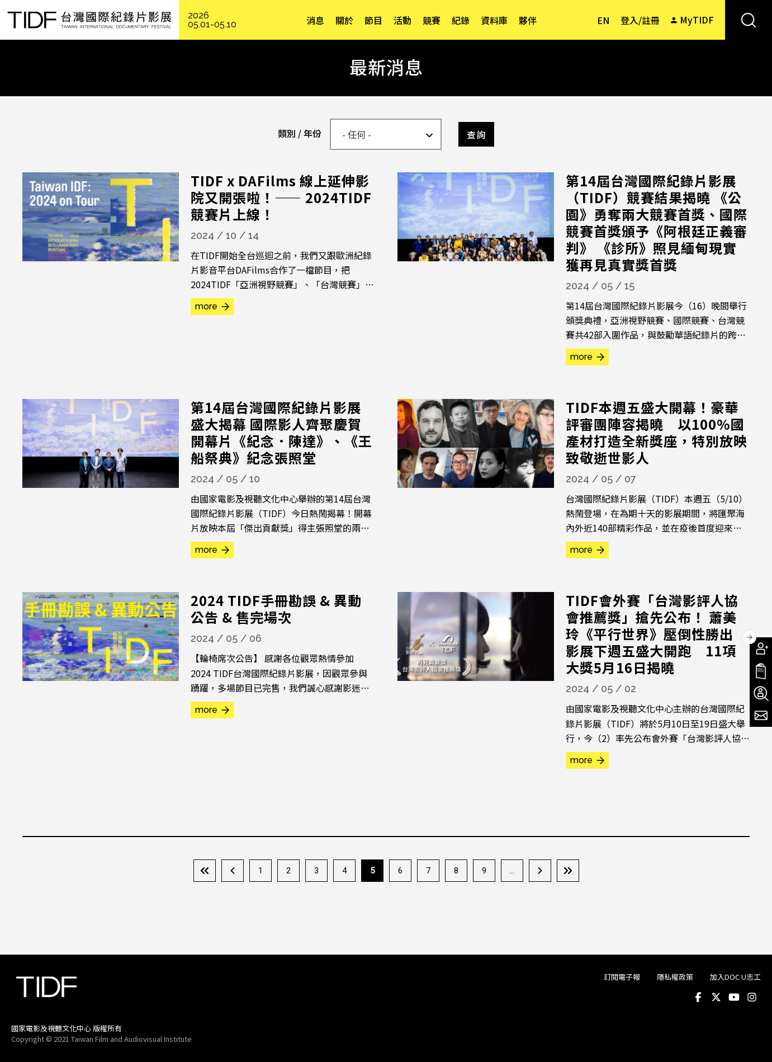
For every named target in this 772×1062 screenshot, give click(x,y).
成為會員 (761, 648)
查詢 (476, 134)
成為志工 (761, 693)
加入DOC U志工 (735, 976)
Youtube (734, 997)
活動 (402, 20)
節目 (373, 20)
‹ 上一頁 (232, 870)
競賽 (432, 20)
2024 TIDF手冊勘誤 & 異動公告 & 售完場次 (276, 608)
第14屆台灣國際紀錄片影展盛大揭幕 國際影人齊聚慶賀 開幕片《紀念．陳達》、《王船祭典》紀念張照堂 (283, 432)
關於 (344, 20)
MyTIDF (697, 19)
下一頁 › (540, 870)
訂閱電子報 (622, 976)
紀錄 (461, 20)
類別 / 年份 (299, 133)
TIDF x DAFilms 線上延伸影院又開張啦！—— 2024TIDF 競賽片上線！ (281, 197)
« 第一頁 (204, 870)
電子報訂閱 (761, 715)
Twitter (716, 997)
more (206, 306)
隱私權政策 (675, 976)
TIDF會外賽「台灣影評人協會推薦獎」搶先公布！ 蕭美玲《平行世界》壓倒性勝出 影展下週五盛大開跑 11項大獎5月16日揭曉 (656, 633)
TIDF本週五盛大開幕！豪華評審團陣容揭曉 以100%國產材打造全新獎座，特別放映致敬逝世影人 (656, 432)
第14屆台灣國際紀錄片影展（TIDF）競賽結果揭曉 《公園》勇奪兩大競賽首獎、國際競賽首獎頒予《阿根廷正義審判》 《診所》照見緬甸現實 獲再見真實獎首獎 (656, 222)
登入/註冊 (640, 20)
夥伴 (528, 20)
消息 (315, 20)
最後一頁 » (568, 870)
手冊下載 (761, 671)
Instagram (752, 997)
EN (603, 20)
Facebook (698, 997)
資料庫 (494, 20)
